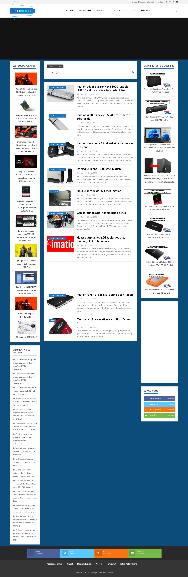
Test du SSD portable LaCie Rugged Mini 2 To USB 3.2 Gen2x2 (159, 291)
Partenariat (111, 564)
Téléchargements (102, 10)
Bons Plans (145, 10)
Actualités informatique (57, 87)
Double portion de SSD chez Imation (99, 191)
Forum (134, 10)
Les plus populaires (24, 66)
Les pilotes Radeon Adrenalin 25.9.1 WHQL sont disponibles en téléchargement (26, 176)
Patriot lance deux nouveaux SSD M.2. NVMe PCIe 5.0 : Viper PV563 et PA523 (26, 236)
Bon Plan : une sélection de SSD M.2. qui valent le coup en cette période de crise (25, 426)
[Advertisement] (94, 40)
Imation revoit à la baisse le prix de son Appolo (105, 294)
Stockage (52, 320)
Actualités (70, 10)
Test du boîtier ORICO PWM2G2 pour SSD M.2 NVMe (159, 118)
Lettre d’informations (128, 564)
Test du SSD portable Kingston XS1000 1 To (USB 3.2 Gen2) (159, 236)
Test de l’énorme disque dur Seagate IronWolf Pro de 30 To (159, 208)
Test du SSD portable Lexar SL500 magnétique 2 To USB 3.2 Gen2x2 (159, 263)
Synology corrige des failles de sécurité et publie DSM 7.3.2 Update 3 (24, 484)
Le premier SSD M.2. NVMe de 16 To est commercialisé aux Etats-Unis (24, 508)
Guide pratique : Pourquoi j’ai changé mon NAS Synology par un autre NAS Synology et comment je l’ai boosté (159, 178)
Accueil (12, 2)
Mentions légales (84, 564)
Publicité (99, 564)
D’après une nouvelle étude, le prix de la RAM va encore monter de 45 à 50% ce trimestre (26, 147)
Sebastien (19, 360)
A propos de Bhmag (54, 564)
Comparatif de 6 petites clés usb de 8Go (101, 212)
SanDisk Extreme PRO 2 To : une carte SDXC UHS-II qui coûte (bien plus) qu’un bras (26, 206)
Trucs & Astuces (120, 10)
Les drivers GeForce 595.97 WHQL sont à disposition (24, 451)
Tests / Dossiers (84, 10)
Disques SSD (53, 192)
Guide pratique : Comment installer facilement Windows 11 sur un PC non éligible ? (159, 147)
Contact (19, 2)
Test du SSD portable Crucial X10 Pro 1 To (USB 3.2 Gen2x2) (159, 90)
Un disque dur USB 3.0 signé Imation (99, 169)
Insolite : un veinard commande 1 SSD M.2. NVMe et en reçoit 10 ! (24, 391)
